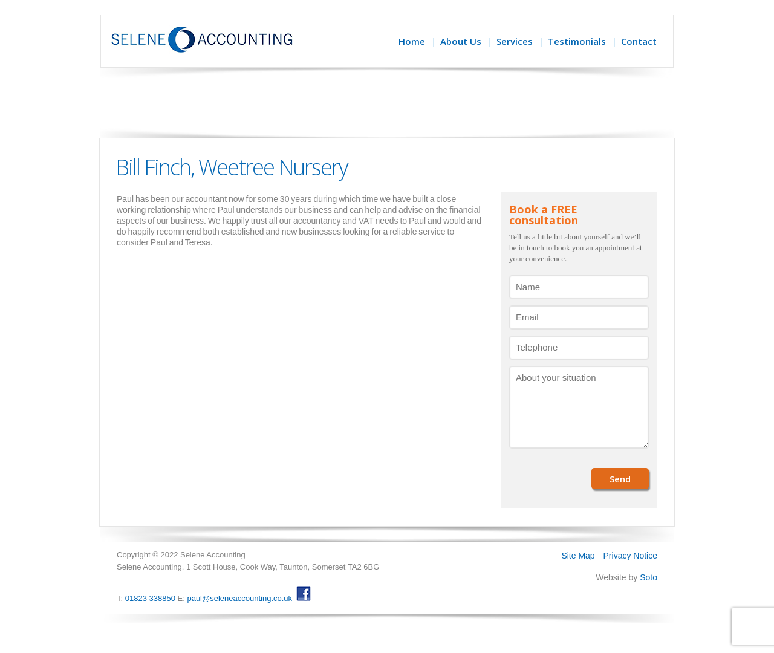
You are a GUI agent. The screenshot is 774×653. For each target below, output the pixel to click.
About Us (460, 41)
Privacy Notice (630, 555)
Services (514, 41)
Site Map (577, 555)
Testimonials (577, 41)
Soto (648, 577)
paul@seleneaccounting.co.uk (239, 598)
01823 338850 (150, 598)
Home (411, 41)
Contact (639, 41)
